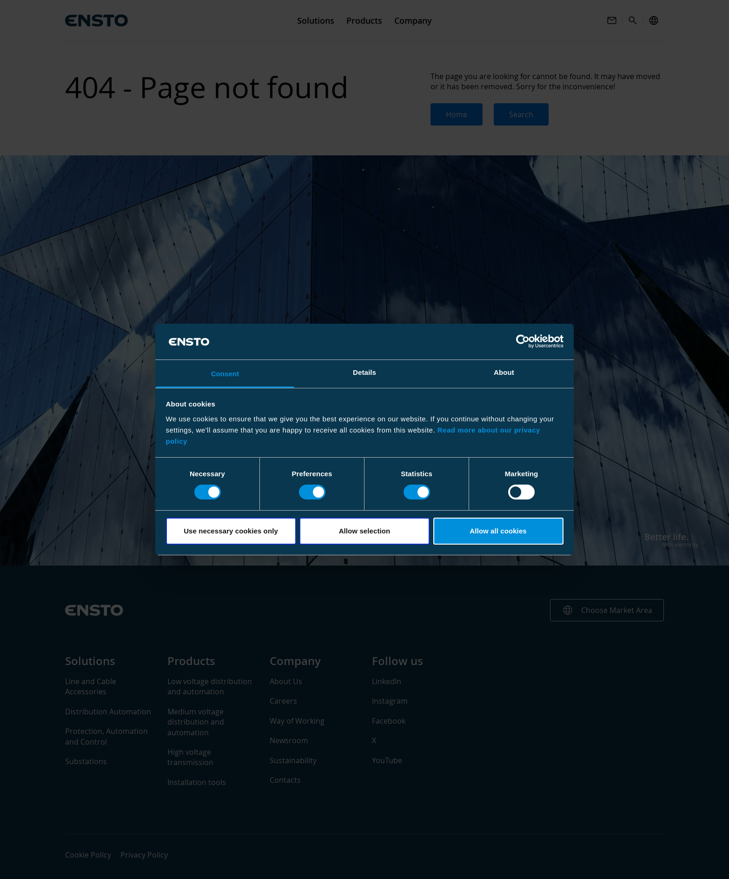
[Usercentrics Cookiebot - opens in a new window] (522, 341)
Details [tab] (364, 372)
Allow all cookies (498, 531)
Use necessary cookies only (231, 531)
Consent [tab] (225, 374)
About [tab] (504, 372)
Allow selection (365, 531)
